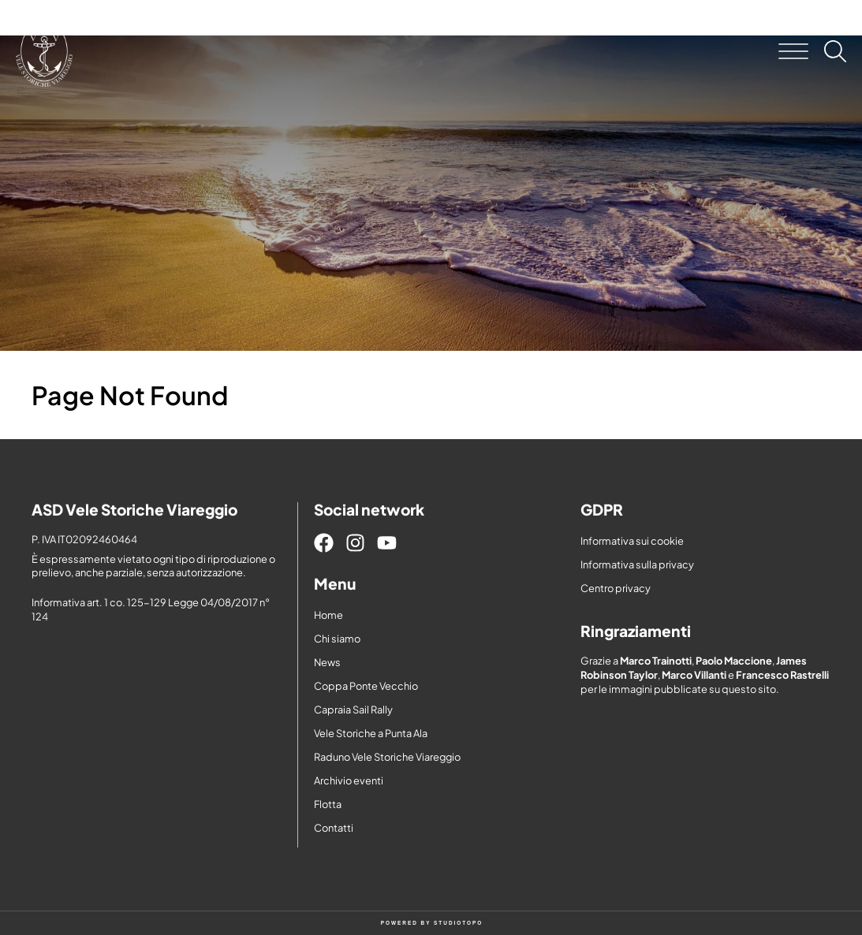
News (327, 662)
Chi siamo (337, 638)
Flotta (327, 804)
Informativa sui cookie (632, 541)
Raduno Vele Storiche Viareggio (387, 757)
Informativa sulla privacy (637, 564)
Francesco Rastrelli (782, 675)
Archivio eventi (348, 780)
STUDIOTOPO (458, 923)
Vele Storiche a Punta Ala (370, 733)
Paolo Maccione (734, 660)
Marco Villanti (694, 675)
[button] (793, 51)
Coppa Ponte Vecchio (366, 686)
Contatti (333, 827)
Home (328, 615)
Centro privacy (615, 588)
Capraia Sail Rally (353, 709)
